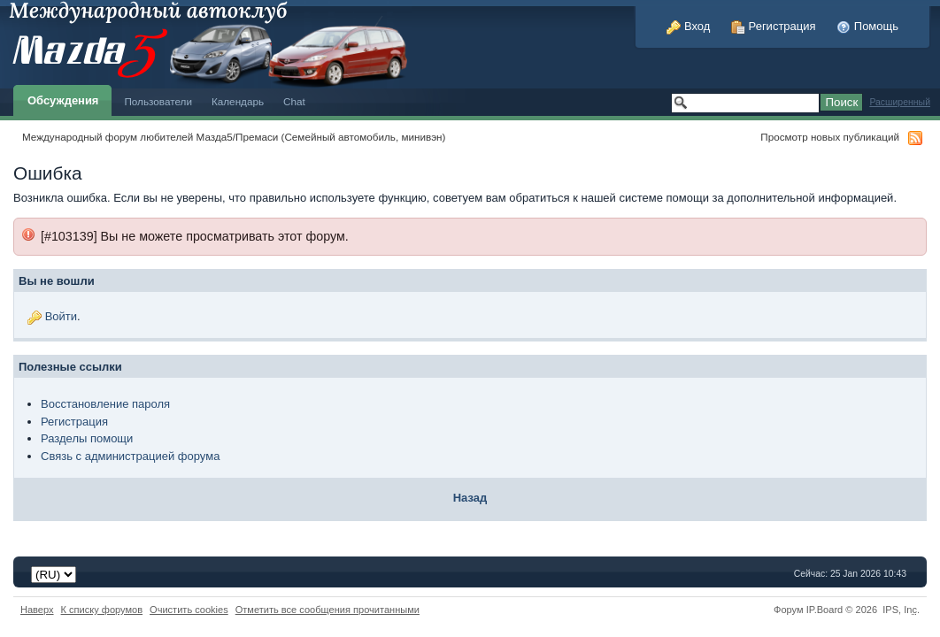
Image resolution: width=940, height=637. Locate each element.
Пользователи (158, 101)
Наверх (37, 609)
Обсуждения (62, 100)
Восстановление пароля (105, 404)
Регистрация (773, 26)
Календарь (238, 101)
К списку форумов (102, 609)
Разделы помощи (87, 438)
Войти (61, 316)
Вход (688, 26)
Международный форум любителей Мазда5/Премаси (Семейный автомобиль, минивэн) (233, 136)
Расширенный (899, 102)
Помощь (867, 26)
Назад (470, 497)
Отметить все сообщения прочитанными (327, 609)
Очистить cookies (189, 609)
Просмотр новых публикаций (829, 136)
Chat (294, 101)
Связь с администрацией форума (130, 456)
